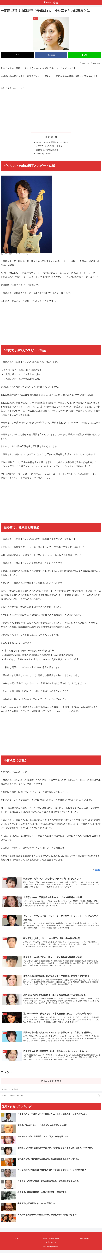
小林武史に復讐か (43, 154)
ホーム (17, 1242)
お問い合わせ (51, 1245)
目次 (47, 137)
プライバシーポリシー (51, 1242)
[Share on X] (17, 55)
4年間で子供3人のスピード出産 (49, 146)
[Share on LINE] (84, 55)
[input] (51, 1098)
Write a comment (51, 1083)
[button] (99, 1098)
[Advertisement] (51, 111)
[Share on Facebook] (51, 55)
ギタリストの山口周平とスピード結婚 (52, 142)
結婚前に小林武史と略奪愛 (47, 150)
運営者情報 (84, 1242)
